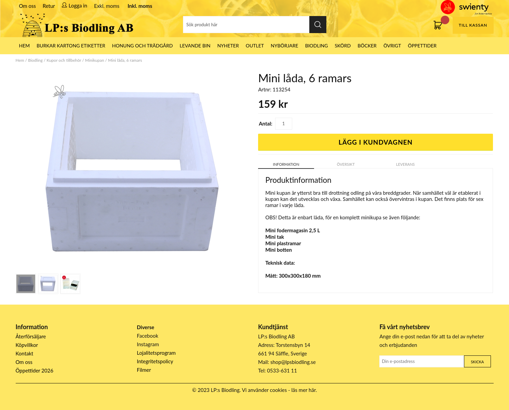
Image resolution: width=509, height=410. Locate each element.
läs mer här (304, 390)
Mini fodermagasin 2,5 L (292, 230)
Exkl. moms (106, 6)
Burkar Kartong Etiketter (71, 45)
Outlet (255, 45)
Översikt (346, 164)
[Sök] (254, 24)
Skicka (477, 362)
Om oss (27, 6)
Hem (20, 60)
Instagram (148, 344)
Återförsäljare (31, 336)
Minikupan (94, 60)
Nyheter (228, 45)
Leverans (405, 164)
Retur (49, 6)
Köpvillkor (27, 345)
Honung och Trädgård (142, 45)
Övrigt (392, 45)
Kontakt (24, 353)
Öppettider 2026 (35, 370)
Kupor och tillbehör (64, 60)
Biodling (316, 45)
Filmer (144, 370)
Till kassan (473, 25)
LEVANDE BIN (195, 45)
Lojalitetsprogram (156, 353)
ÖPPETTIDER (422, 45)
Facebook (147, 336)
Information (286, 164)
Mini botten (278, 250)
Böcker (367, 45)
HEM (24, 45)
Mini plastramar (283, 243)
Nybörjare (284, 45)
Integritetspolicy (155, 361)
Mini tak (274, 237)
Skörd (343, 45)
